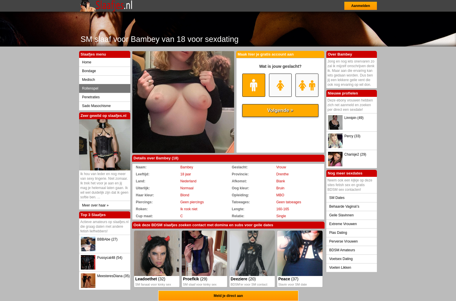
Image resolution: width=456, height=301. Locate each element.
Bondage (89, 71)
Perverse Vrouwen (343, 241)
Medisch (88, 80)
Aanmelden (360, 6)
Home (86, 62)
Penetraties (91, 97)
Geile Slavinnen (341, 215)
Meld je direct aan (228, 296)
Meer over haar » (95, 205)
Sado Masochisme (96, 106)
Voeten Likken (340, 268)
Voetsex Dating (341, 259)
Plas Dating (338, 233)
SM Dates (337, 198)
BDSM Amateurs (342, 250)
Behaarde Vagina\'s (344, 206)
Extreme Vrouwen (343, 224)
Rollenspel (90, 88)
